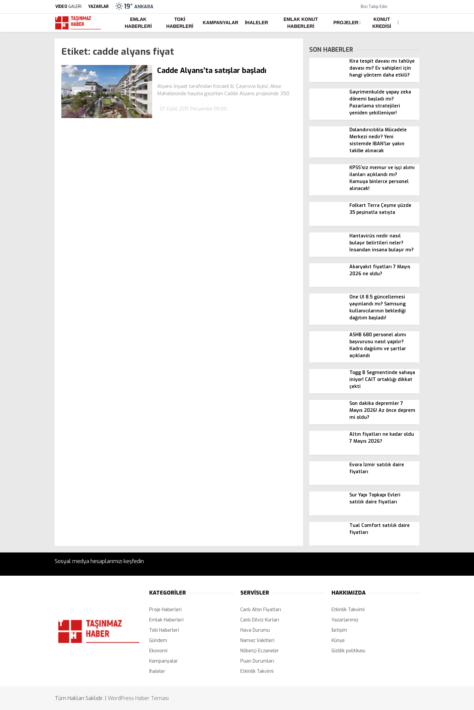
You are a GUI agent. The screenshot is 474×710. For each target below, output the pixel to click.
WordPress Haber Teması (138, 698)
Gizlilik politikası (348, 651)
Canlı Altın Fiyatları (260, 610)
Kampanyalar (220, 22)
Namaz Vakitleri (257, 640)
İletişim (339, 630)
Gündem (158, 640)
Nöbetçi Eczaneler (259, 651)
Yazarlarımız (344, 620)
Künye (338, 640)
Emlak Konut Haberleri (301, 23)
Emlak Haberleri (138, 23)
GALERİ (68, 6)
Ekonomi (158, 651)
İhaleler (256, 22)
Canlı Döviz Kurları (259, 620)
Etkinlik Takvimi (256, 671)
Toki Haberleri (180, 23)
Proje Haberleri (165, 610)
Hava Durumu (255, 630)
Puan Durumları (257, 661)
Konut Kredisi (381, 23)
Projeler (345, 22)
